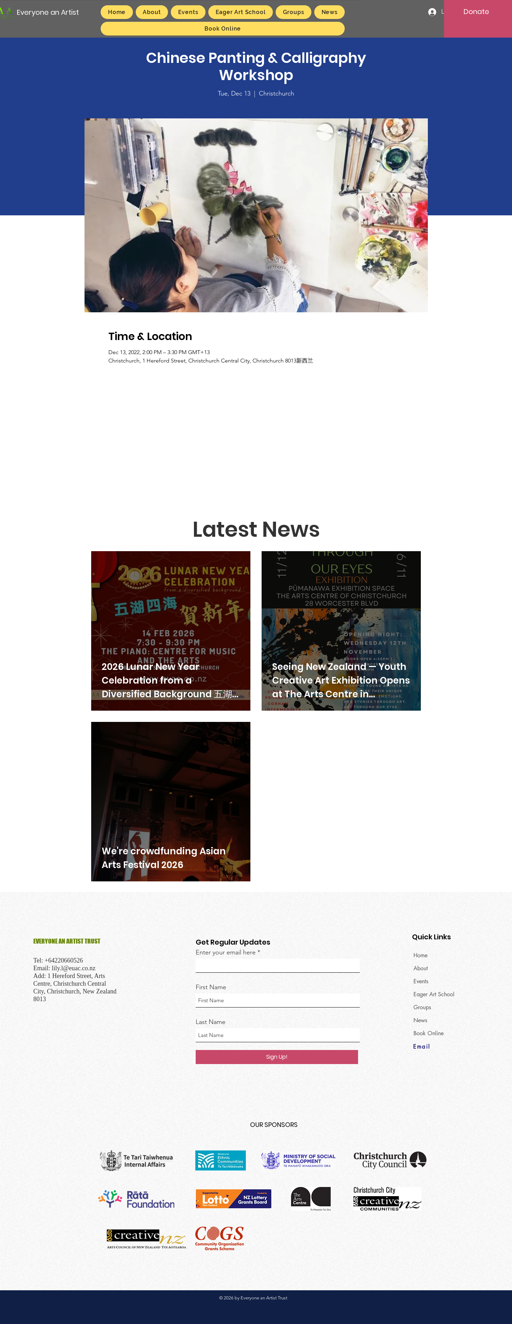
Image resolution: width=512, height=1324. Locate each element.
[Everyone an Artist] (48, 12)
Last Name (210, 1022)
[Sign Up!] (277, 1057)
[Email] (438, 1047)
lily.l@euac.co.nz (74, 968)
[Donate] (476, 11)
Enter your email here (226, 952)
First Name (211, 987)
